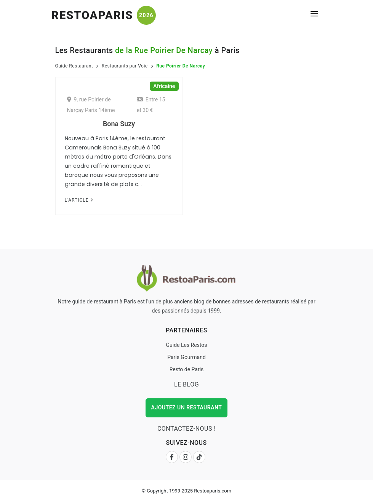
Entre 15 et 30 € (151, 104)
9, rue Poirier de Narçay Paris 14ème (91, 104)
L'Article (79, 200)
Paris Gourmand (186, 357)
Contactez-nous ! (186, 428)
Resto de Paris (187, 369)
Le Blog (186, 384)
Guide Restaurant (74, 66)
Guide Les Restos (186, 345)
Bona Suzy (119, 124)
